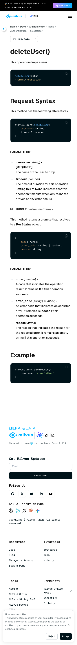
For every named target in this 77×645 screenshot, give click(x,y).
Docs (23, 26)
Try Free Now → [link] (62, 5)
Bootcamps (50, 549)
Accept (65, 636)
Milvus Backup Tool (23, 606)
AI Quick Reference (22, 571)
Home (13, 26)
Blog (12, 555)
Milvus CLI (18, 594)
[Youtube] (50, 493)
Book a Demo (17, 565)
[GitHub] (12, 493)
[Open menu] (70, 16)
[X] (22, 493)
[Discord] (31, 493)
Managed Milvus (21, 560)
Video (49, 560)
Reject (51, 636)
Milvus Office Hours (58, 590)
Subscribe (40, 475)
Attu (13, 588)
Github (50, 603)
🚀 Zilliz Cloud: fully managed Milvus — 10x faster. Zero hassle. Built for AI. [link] (25, 5)
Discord (50, 598)
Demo (47, 555)
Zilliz (63, 443)
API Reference (37, 26)
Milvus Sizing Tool (22, 599)
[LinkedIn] (41, 493)
